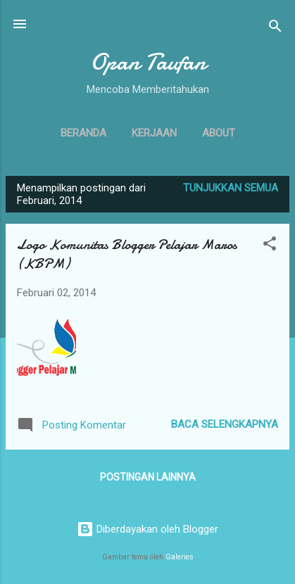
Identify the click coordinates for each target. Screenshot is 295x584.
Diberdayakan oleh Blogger (147, 529)
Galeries (179, 556)
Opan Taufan (148, 62)
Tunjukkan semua (230, 188)
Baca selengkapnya (224, 424)
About (218, 133)
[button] (269, 246)
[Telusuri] (275, 28)
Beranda (83, 133)
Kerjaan (154, 133)
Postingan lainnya (148, 477)
